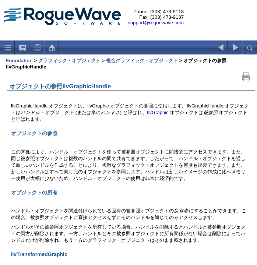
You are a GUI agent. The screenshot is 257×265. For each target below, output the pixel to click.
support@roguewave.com (156, 22)
